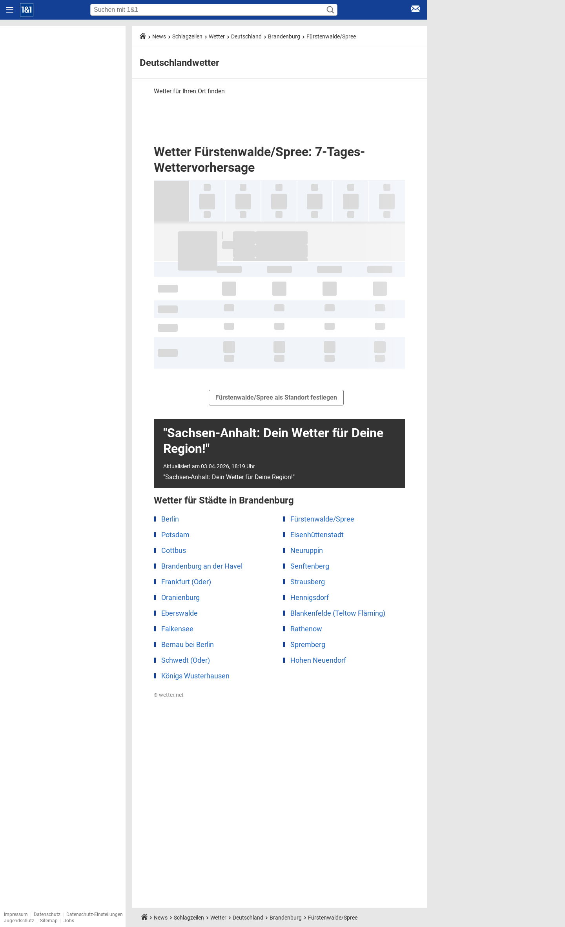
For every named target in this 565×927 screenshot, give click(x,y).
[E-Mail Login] (415, 10)
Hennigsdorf (309, 597)
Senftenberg (309, 566)
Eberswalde (179, 613)
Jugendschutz (19, 920)
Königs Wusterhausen (195, 676)
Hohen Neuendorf (318, 660)
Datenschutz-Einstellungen (94, 914)
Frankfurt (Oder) (186, 582)
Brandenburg (284, 36)
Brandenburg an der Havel (201, 566)
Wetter (217, 36)
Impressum (16, 914)
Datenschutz (47, 914)
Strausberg (307, 582)
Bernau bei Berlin (187, 644)
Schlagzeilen (187, 36)
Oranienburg (180, 597)
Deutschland (246, 36)
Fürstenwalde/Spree (331, 36)
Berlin (170, 519)
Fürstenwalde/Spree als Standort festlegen (276, 397)
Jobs (69, 920)
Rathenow (306, 629)
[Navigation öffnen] (10, 10)
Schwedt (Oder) (185, 660)
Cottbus (173, 550)
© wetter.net (169, 695)
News (159, 36)
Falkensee (177, 629)
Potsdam (175, 535)
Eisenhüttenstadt (317, 535)
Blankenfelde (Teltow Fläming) (337, 613)
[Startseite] (27, 10)
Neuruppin (306, 550)
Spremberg (307, 644)
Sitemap (49, 920)
